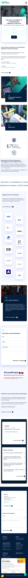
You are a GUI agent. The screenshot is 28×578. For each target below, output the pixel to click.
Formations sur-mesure (6, 412)
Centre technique (5, 554)
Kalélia (22, 575)
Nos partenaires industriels (7, 549)
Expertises (5, 536)
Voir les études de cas (7, 206)
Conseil (17, 536)
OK (14, 37)
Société (3, 341)
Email (4, 515)
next (9, 436)
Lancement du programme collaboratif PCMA (13, 452)
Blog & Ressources (19, 553)
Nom (3, 336)
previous (5, 436)
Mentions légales (8, 575)
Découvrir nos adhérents (10, 317)
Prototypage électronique (6, 544)
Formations (18, 543)
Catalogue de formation (19, 544)
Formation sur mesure (19, 545)
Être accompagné (5, 72)
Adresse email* (5, 347)
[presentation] (11, 354)
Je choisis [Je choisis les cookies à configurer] (13, 572)
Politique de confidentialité (16, 575)
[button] (2, 576)
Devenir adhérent (6, 530)
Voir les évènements (17, 440)
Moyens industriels (6, 543)
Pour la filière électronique (20, 539)
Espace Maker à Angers (6, 545)
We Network (5, 553)
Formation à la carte (19, 546)
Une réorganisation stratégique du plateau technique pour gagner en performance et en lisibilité (13, 458)
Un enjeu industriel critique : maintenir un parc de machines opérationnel (13, 470)
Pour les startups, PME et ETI (20, 538)
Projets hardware (5, 538)
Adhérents (4, 555)
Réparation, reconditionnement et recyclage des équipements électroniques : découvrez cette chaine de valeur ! (13, 464)
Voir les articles (20, 476)
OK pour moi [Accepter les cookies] (21, 572)
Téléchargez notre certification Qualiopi (8, 406)
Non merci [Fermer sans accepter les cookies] (5, 572)
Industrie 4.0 (11, 127)
